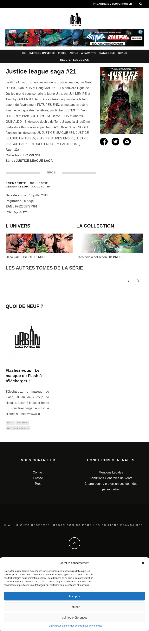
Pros (38, 550)
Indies (62, 53)
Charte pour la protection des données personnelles (75, 625)
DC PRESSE (32, 155)
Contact (38, 539)
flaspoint (22, 489)
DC (24, 53)
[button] (143, 563)
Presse (38, 544)
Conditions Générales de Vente (110, 544)
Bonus (122, 53)
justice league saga (18, 494)
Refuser (74, 606)
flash (10, 489)
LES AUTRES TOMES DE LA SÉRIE (44, 267)
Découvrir (26, 257)
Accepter (74, 596)
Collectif (39, 183)
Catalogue (107, 53)
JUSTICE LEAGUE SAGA (34, 160)
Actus (73, 53)
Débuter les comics (74, 59)
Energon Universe (42, 53)
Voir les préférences (74, 617)
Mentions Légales (111, 539)
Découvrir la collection (101, 257)
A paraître (88, 53)
